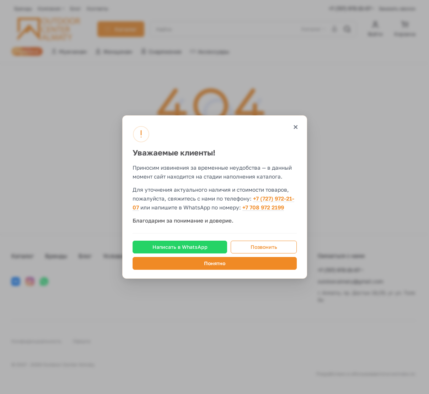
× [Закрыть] (295, 127)
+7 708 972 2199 (263, 207)
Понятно (214, 263)
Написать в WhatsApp (179, 247)
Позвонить (263, 247)
